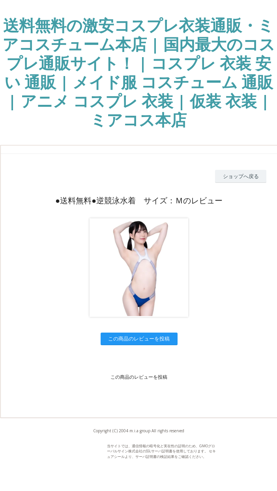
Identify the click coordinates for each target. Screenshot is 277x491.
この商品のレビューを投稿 (139, 338)
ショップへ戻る (241, 176)
